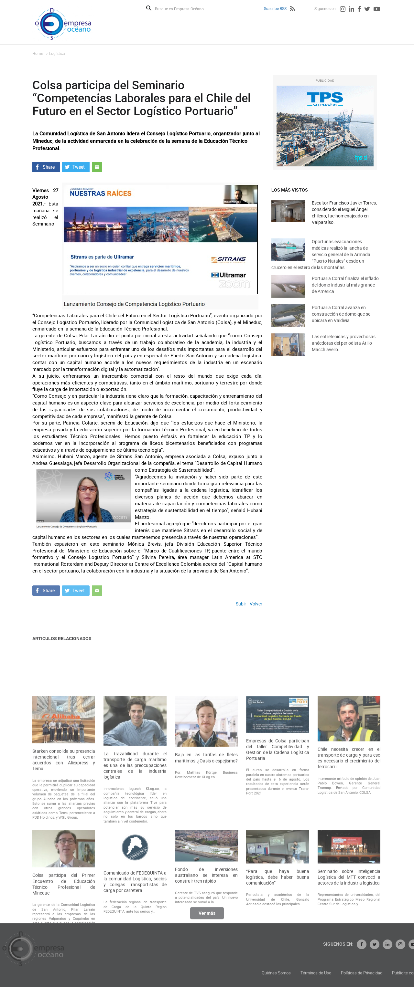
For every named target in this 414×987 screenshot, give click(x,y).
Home (37, 53)
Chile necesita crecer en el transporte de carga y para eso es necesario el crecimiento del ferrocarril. (349, 838)
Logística (57, 53)
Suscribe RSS (275, 8)
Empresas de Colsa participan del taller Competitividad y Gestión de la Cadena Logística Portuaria (277, 830)
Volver (256, 604)
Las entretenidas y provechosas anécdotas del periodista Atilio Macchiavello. (344, 350)
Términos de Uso (371, 973)
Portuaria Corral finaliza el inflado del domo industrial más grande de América (345, 291)
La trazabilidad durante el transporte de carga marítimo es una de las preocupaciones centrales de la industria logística (135, 846)
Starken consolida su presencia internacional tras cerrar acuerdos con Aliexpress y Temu (63, 840)
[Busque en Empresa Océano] (183, 8)
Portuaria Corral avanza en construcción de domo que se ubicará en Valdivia (341, 321)
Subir (241, 604)
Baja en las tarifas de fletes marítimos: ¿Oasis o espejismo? (206, 838)
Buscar (148, 8)
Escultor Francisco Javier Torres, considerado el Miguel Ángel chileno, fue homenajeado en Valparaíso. (344, 213)
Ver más (207, 917)
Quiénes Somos (331, 973)
